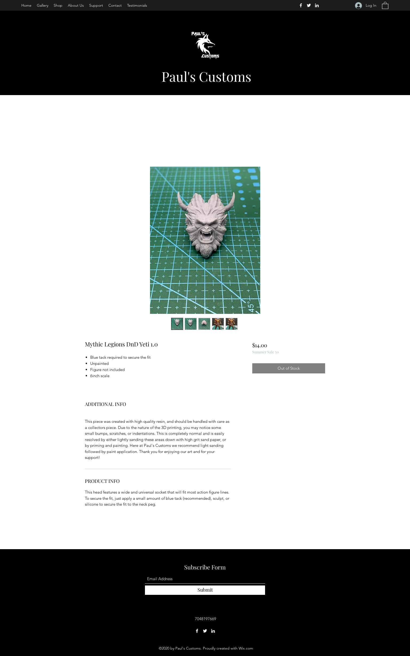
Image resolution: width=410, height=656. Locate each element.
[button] (385, 5)
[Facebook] (300, 5)
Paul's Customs (206, 76)
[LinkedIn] (317, 5)
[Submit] (205, 590)
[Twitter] (309, 5)
